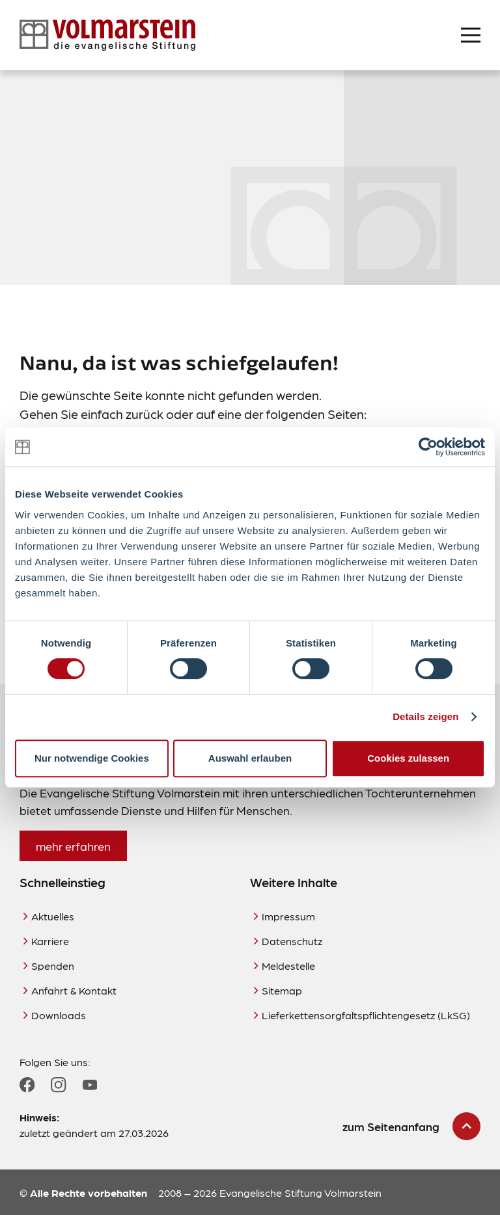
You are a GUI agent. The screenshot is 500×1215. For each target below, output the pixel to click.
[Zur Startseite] (107, 35)
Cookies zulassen (408, 758)
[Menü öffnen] (470, 35)
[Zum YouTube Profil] (90, 1085)
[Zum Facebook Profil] (27, 1084)
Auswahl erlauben (250, 758)
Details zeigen (425, 716)
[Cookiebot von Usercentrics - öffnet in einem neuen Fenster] (428, 447)
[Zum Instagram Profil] (58, 1084)
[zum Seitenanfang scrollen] (411, 1126)
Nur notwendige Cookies (92, 758)
